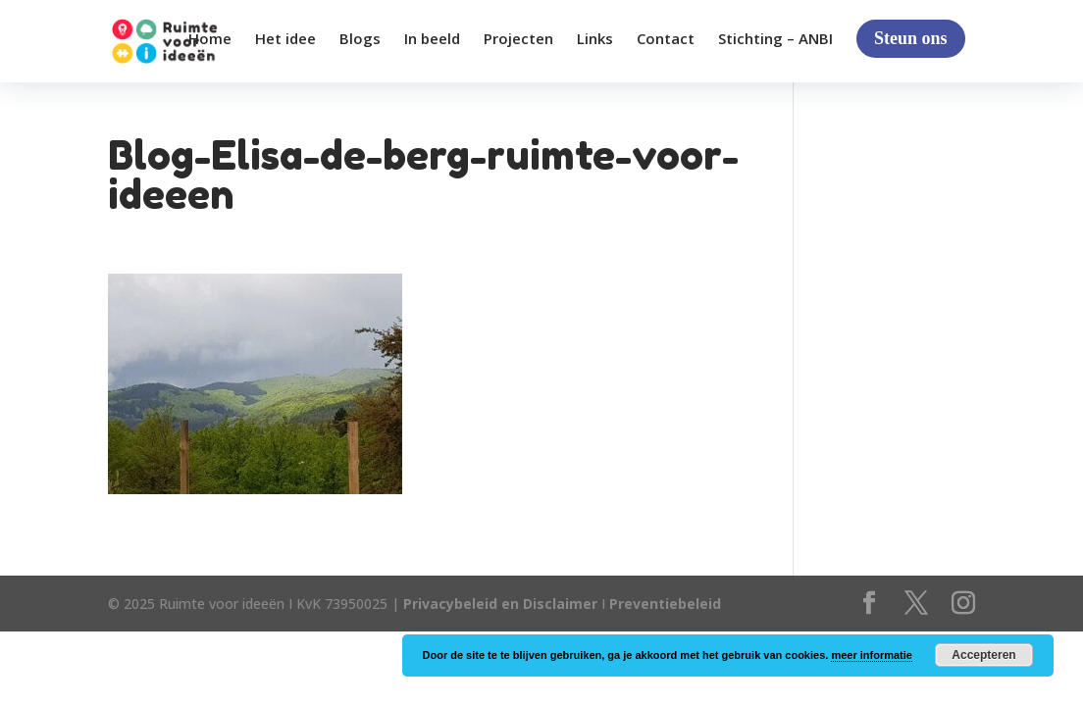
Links (595, 39)
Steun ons (911, 38)
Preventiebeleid (665, 603)
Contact (666, 39)
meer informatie (871, 655)
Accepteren (983, 655)
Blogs (360, 39)
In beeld (432, 39)
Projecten (518, 39)
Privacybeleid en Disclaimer (500, 603)
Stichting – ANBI (775, 39)
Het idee (285, 39)
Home (210, 39)
